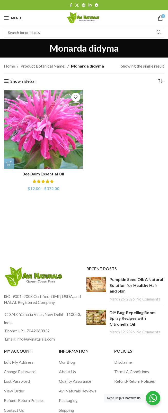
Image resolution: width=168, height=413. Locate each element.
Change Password (20, 371)
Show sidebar (23, 81)
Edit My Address (18, 362)
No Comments (148, 299)
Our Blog (67, 362)
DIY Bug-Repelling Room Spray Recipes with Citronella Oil (133, 318)
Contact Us (14, 410)
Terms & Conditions (131, 371)
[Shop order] (160, 81)
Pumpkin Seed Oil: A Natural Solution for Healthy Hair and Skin (136, 285)
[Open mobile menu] (12, 18)
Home (9, 65)
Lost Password (17, 381)
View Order (14, 390)
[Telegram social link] (96, 5)
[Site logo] (83, 17)
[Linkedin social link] (90, 5)
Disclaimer (123, 362)
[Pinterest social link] (83, 5)
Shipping (66, 410)
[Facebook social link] (71, 5)
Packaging (68, 400)
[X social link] (77, 5)
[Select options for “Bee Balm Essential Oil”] (9, 163)
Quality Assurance (75, 381)
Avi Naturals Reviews (77, 390)
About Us (67, 371)
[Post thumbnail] (96, 289)
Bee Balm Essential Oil (43, 173)
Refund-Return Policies (24, 400)
